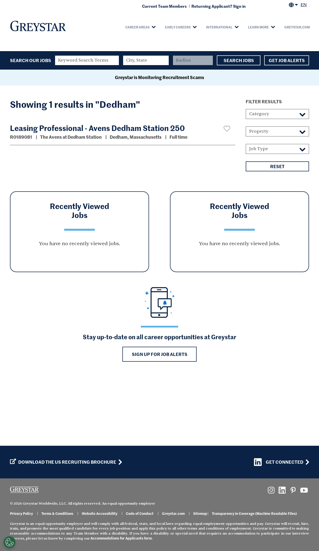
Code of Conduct (140, 513)
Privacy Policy (21, 513)
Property (258, 197)
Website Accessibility (99, 513)
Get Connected (278, 462)
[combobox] (146, 60)
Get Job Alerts (286, 60)
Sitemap (200, 513)
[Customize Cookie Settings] (9, 542)
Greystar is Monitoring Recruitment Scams (159, 143)
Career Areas (137, 26)
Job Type (258, 215)
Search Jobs (238, 60)
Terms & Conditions (57, 513)
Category (259, 180)
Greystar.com (297, 26)
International (219, 26)
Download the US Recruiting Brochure (63, 462)
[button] (227, 194)
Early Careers (178, 26)
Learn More (258, 26)
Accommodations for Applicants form (121, 538)
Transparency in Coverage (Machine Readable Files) (254, 513)
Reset (277, 232)
